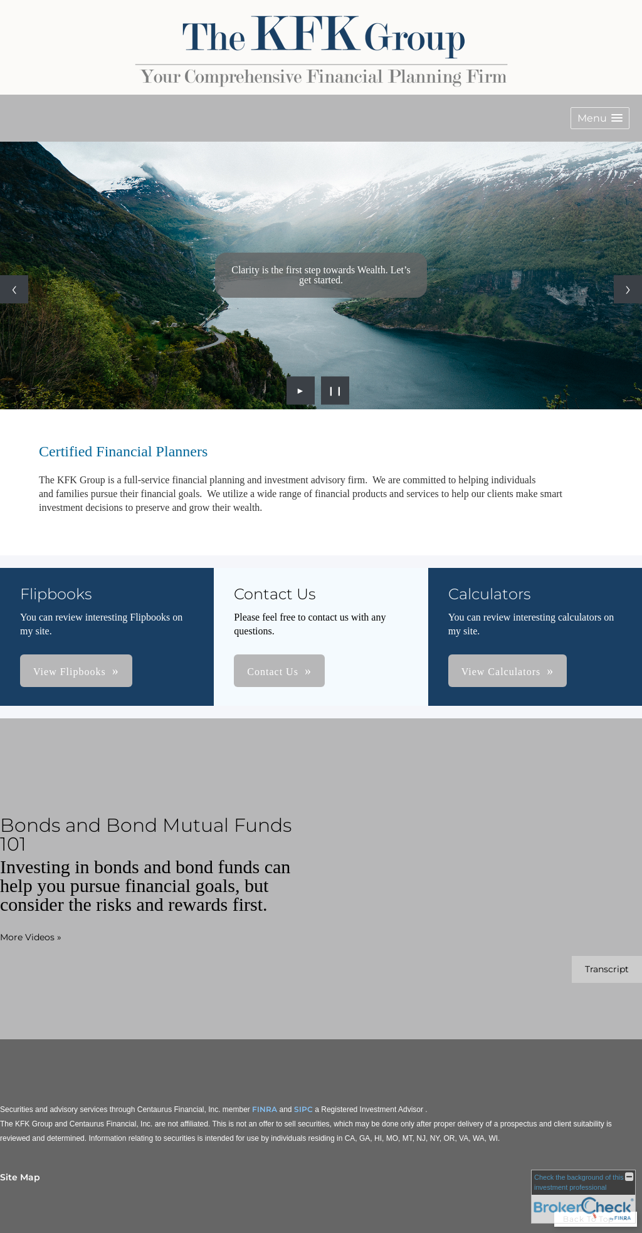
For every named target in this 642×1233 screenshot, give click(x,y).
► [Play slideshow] (300, 390)
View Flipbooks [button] (69, 671)
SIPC (303, 1109)
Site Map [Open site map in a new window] (20, 1177)
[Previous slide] (14, 289)
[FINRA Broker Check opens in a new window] (583, 1197)
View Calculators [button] (501, 671)
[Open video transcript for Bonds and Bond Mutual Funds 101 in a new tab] (607, 969)
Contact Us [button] (272, 671)
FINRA (264, 1109)
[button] (600, 118)
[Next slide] (628, 289)
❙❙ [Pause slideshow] (335, 390)
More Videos (30, 937)
